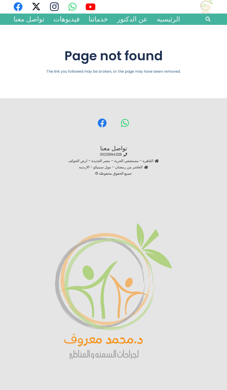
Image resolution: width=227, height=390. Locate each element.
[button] (208, 19)
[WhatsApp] (125, 123)
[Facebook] (102, 123)
